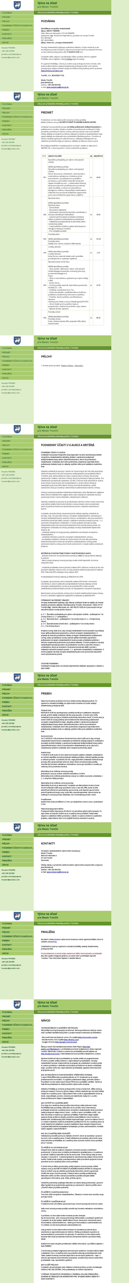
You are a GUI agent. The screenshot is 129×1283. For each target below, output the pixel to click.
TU (55, 942)
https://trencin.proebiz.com (52, 71)
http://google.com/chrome (65, 1042)
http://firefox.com (71, 1040)
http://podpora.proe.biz (50, 1054)
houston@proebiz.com (10, 57)
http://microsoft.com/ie (87, 1037)
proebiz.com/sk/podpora (11, 54)
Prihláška (68, 59)
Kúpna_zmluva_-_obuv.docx (72, 365)
